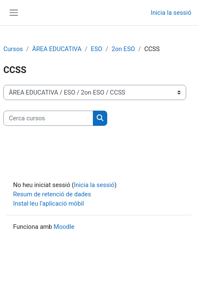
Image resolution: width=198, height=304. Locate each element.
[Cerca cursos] (48, 118)
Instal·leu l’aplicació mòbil (48, 203)
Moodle (64, 227)
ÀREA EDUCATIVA (56, 49)
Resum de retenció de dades (52, 194)
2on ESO (123, 49)
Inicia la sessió (171, 12)
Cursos (13, 49)
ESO (96, 49)
